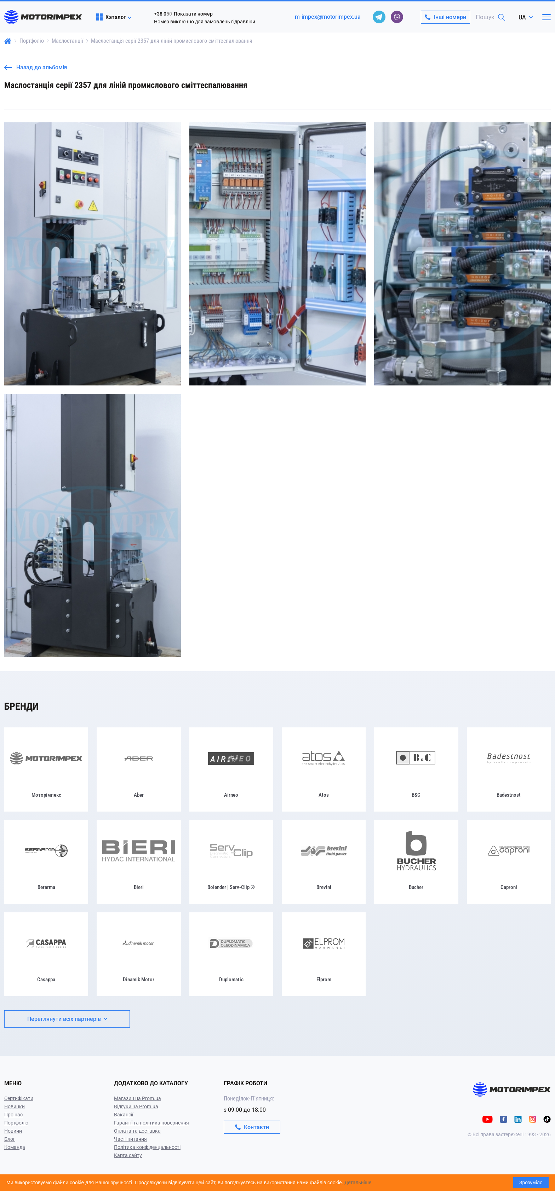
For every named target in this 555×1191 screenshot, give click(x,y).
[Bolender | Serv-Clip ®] (231, 862)
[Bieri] (139, 862)
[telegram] (379, 17)
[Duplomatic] (231, 954)
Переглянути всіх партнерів (67, 1019)
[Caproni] (509, 862)
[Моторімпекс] (46, 769)
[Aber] (139, 769)
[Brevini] (324, 862)
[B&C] (416, 769)
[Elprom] (324, 954)
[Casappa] (46, 954)
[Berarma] (46, 862)
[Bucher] (416, 862)
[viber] (397, 17)
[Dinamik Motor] (139, 954)
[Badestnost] (509, 769)
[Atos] (324, 769)
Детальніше (357, 1182)
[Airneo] (231, 769)
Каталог (111, 17)
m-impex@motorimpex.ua (328, 16)
